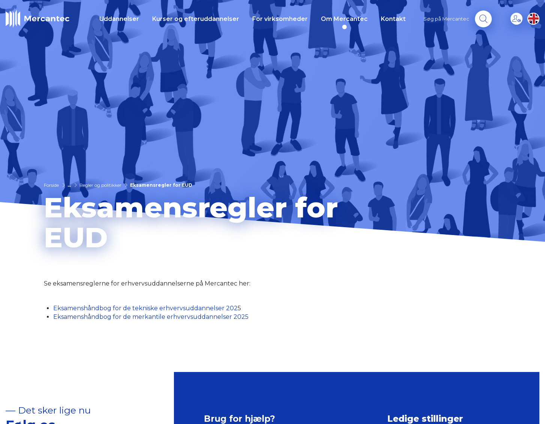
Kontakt (393, 18)
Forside (51, 185)
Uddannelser (119, 18)
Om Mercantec (344, 18)
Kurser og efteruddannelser (195, 18)
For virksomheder (280, 18)
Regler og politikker (100, 185)
